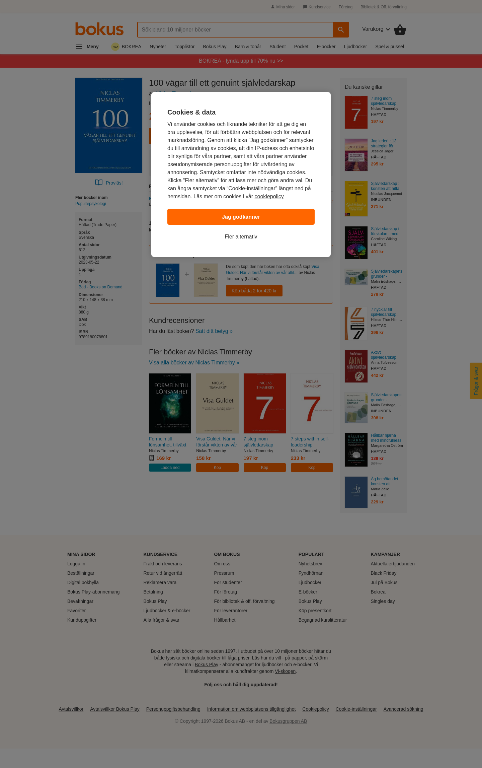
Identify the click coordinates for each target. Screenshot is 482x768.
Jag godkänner (241, 217)
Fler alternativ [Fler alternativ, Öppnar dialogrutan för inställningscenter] (241, 236)
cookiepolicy (269, 196)
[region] (241, 174)
